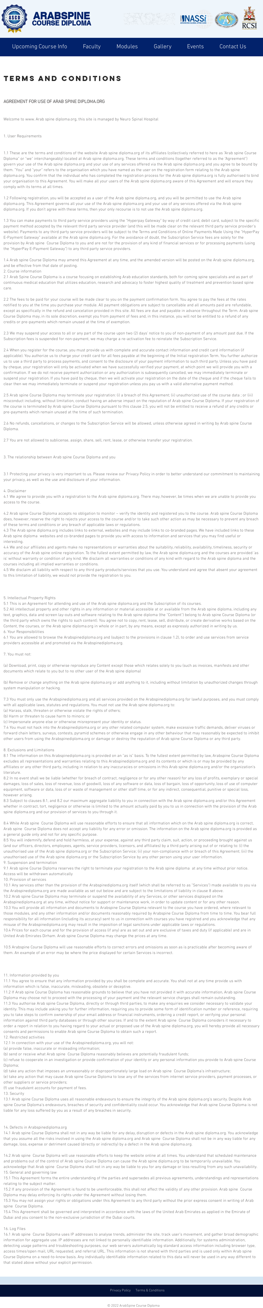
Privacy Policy (120, 1290)
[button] (39, 47)
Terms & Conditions (150, 1290)
